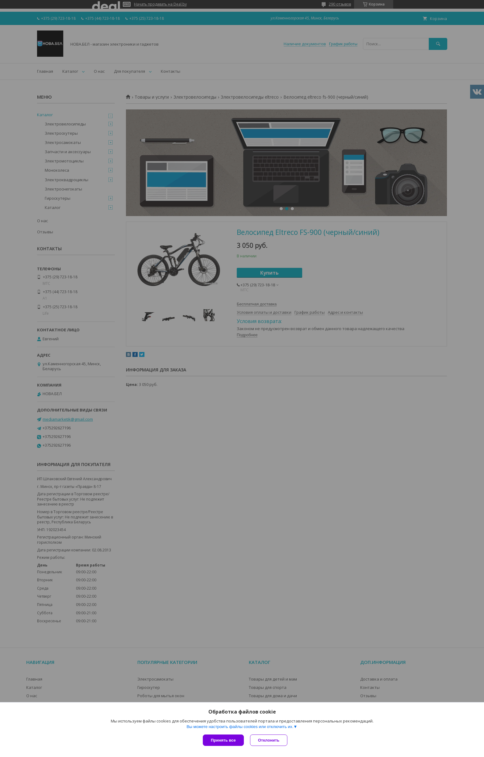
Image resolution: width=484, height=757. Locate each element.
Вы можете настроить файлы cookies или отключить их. (239, 726)
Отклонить (268, 740)
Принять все (223, 740)
